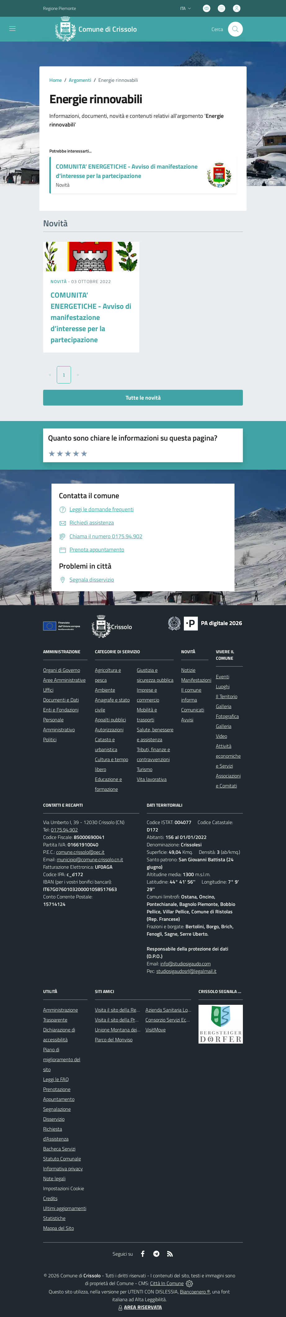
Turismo (144, 769)
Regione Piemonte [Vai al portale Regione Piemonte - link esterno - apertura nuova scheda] (59, 8)
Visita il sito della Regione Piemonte (131, 1009)
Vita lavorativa (152, 779)
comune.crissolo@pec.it (80, 852)
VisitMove (155, 1029)
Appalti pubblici (110, 719)
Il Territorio (226, 696)
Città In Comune (167, 1283)
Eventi (222, 676)
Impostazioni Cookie (63, 1188)
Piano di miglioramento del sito (61, 1059)
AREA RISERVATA (139, 1307)
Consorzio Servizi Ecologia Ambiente (182, 1019)
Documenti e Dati (61, 699)
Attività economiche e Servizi (228, 755)
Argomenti (80, 80)
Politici (49, 739)
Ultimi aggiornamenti (64, 1208)
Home (55, 80)
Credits (50, 1198)
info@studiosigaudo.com (185, 963)
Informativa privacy (63, 1168)
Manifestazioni (196, 680)
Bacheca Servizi (59, 1148)
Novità (59, 281)
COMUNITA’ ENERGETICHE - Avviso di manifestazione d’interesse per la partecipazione (127, 171)
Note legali (54, 1178)
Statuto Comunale (62, 1158)
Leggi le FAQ (56, 1079)
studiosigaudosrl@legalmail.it (186, 971)
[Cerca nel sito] (235, 29)
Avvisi (187, 719)
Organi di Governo (61, 670)
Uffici (48, 690)
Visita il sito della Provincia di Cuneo (131, 1019)
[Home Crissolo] (98, 29)
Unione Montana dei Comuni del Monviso (137, 1029)
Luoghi (223, 686)
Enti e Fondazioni (60, 709)
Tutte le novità (143, 397)
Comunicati (192, 709)
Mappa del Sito (58, 1228)
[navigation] (12, 28)
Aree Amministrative (64, 680)
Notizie (188, 670)
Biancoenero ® (195, 1291)
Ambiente (105, 690)
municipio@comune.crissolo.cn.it (90, 859)
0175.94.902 (64, 829)
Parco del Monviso (113, 1039)
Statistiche (54, 1218)
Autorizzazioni (109, 729)
